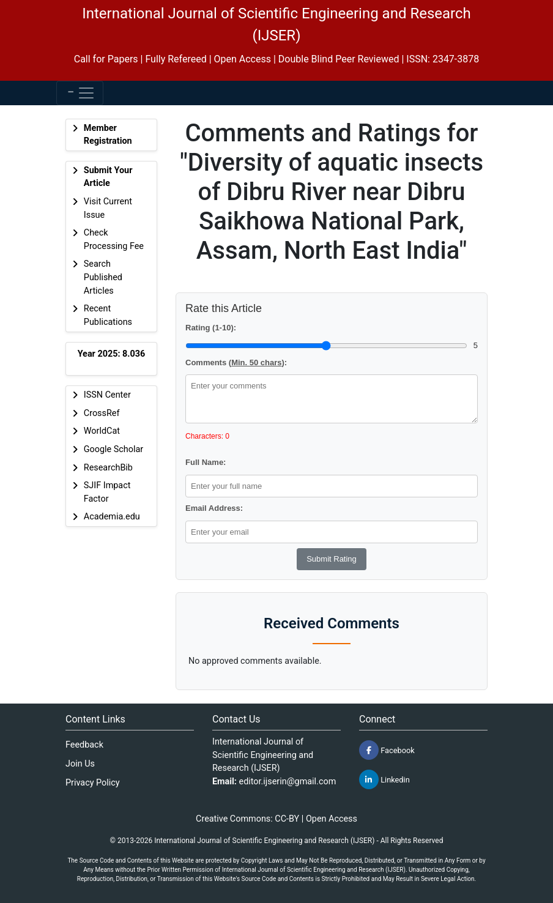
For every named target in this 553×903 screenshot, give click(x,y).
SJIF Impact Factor (107, 492)
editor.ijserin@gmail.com (287, 781)
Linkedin (384, 779)
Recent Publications (108, 315)
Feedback (84, 745)
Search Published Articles (103, 277)
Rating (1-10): (210, 327)
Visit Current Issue (108, 208)
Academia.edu (112, 516)
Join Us (80, 764)
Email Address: (214, 508)
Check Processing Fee (114, 239)
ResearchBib (108, 468)
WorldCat (102, 431)
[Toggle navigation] (79, 93)
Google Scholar (113, 449)
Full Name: (205, 462)
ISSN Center (107, 395)
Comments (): (236, 362)
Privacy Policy (92, 783)
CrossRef (102, 413)
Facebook (387, 750)
